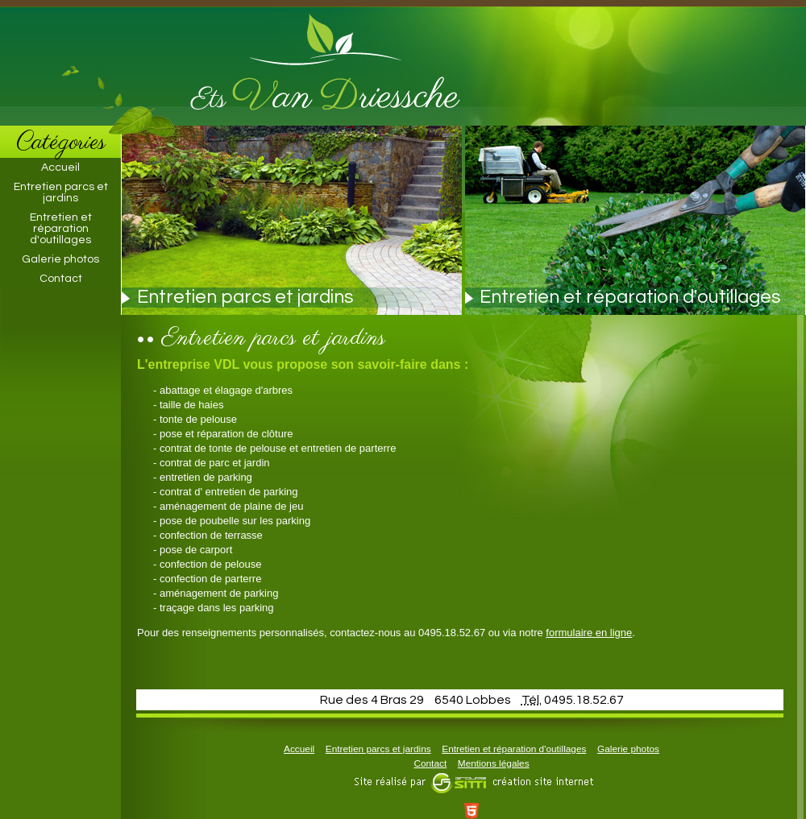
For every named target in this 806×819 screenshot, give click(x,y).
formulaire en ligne (589, 633)
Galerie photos (60, 259)
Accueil (60, 167)
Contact (60, 278)
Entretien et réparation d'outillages (61, 229)
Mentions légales (494, 763)
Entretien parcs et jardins (61, 192)
